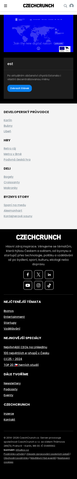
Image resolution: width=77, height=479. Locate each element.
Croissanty (12, 182)
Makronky (11, 188)
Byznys (9, 311)
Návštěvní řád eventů (43, 458)
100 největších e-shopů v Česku (26, 353)
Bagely (9, 177)
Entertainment (14, 317)
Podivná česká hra (17, 160)
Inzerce (9, 414)
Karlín (8, 120)
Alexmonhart (13, 211)
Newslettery (12, 383)
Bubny (8, 126)
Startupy (10, 323)
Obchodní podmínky (16, 458)
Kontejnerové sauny (18, 216)
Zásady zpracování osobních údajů (47, 454)
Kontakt (9, 420)
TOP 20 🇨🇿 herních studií (21, 365)
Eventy (8, 395)
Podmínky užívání (14, 454)
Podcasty (11, 389)
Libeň (7, 131)
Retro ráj (10, 148)
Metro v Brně (13, 154)
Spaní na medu (15, 205)
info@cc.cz (22, 450)
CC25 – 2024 (13, 359)
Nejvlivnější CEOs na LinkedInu (25, 347)
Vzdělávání (12, 329)
